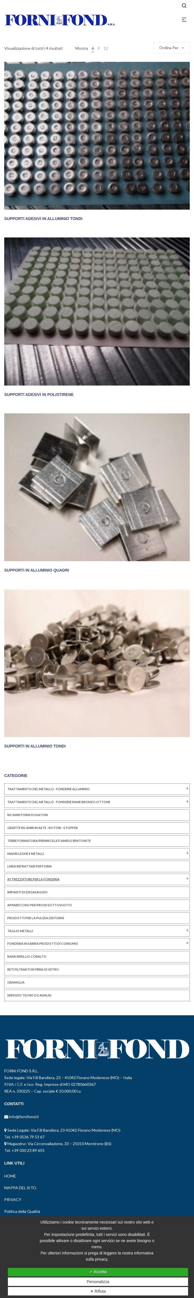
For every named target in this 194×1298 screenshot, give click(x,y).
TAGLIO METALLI (20, 931)
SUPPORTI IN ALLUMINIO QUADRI (36, 570)
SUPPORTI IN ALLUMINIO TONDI (35, 746)
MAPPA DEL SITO (20, 1187)
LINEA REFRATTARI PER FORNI (29, 866)
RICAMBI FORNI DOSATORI (27, 815)
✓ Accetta (98, 1271)
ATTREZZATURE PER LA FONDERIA (33, 879)
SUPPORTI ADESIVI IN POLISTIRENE (39, 394)
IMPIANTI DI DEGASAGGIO (27, 892)
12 (105, 48)
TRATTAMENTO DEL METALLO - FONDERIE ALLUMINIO (48, 789)
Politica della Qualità (22, 1211)
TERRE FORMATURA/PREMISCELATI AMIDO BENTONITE (49, 840)
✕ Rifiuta (98, 1291)
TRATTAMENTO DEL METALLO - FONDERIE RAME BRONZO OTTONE (58, 802)
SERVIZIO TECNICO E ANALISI (29, 995)
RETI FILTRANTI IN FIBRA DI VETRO (33, 969)
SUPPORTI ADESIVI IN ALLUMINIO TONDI (43, 218)
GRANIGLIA (16, 982)
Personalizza (98, 1281)
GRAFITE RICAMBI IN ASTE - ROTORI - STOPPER (42, 828)
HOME (10, 1176)
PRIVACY (12, 1199)
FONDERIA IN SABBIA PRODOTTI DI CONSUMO (42, 943)
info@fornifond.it (23, 1116)
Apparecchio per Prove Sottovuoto (39, 905)
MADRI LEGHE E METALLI (25, 853)
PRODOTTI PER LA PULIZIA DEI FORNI (35, 918)
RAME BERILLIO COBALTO (27, 956)
